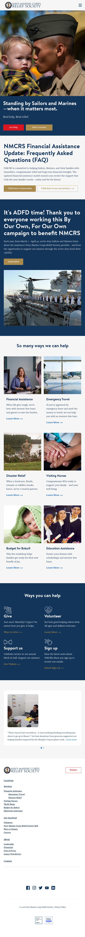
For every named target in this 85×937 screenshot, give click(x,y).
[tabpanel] (42, 717)
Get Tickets (12, 664)
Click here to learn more (20, 188)
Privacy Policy (60, 907)
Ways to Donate (11, 829)
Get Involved (10, 818)
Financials (8, 848)
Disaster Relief (15, 798)
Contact (8, 861)
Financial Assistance (13, 791)
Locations (8, 781)
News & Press (10, 851)
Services (8, 786)
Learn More (52, 632)
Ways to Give (13, 632)
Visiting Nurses (11, 801)
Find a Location (39, 127)
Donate (73, 770)
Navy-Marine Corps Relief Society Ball (21, 826)
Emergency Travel (16, 794)
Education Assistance (13, 811)
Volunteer (8, 823)
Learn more (13, 262)
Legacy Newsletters (12, 854)
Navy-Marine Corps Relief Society (23, 5)
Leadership (9, 844)
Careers (7, 833)
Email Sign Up (54, 668)
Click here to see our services (57, 188)
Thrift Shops (9, 804)
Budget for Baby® (12, 808)
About (7, 840)
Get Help (13, 127)
